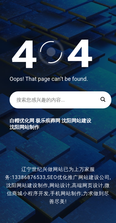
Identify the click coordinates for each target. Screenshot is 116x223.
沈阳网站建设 (76, 121)
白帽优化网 (22, 121)
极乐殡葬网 (48, 121)
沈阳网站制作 (24, 127)
